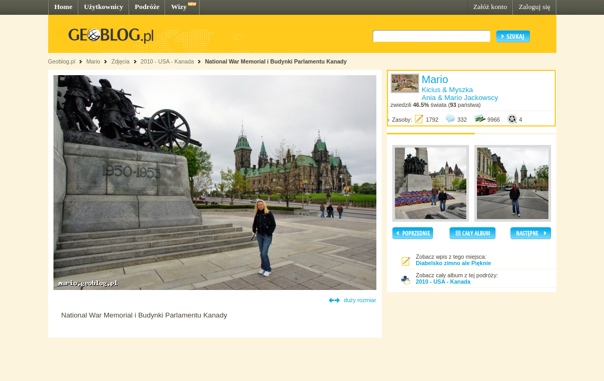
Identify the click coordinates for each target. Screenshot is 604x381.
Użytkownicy (103, 7)
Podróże (147, 7)
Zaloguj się (535, 7)
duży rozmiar (360, 300)
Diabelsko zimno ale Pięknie (453, 263)
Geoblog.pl (62, 61)
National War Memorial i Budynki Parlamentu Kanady (276, 61)
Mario (93, 61)
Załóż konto (490, 7)
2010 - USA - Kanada (167, 61)
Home (64, 7)
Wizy (178, 7)
